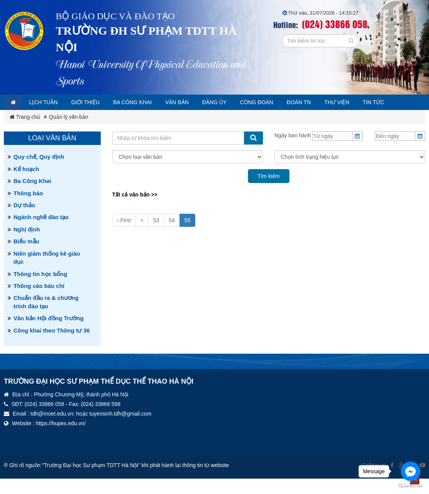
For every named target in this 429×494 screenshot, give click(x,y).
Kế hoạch (26, 184)
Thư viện (368, 102)
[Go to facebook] (410, 471)
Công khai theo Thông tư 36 (51, 346)
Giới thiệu (94, 102)
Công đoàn (281, 102)
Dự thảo (24, 220)
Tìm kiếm (269, 191)
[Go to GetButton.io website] (410, 486)
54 (172, 236)
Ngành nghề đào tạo (40, 232)
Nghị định (26, 244)
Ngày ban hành (292, 151)
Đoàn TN (327, 102)
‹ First (124, 236)
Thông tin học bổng (40, 289)
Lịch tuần (48, 102)
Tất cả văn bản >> (135, 210)
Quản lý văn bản (68, 132)
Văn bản (194, 102)
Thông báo (28, 208)
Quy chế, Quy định (38, 172)
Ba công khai (146, 102)
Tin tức (23, 118)
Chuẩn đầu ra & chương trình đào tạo (45, 317)
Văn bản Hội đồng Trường (48, 333)
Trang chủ (25, 132)
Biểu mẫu (26, 256)
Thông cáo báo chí (39, 301)
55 (188, 235)
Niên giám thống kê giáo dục (46, 273)
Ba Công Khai (32, 196)
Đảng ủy (235, 102)
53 (156, 236)
